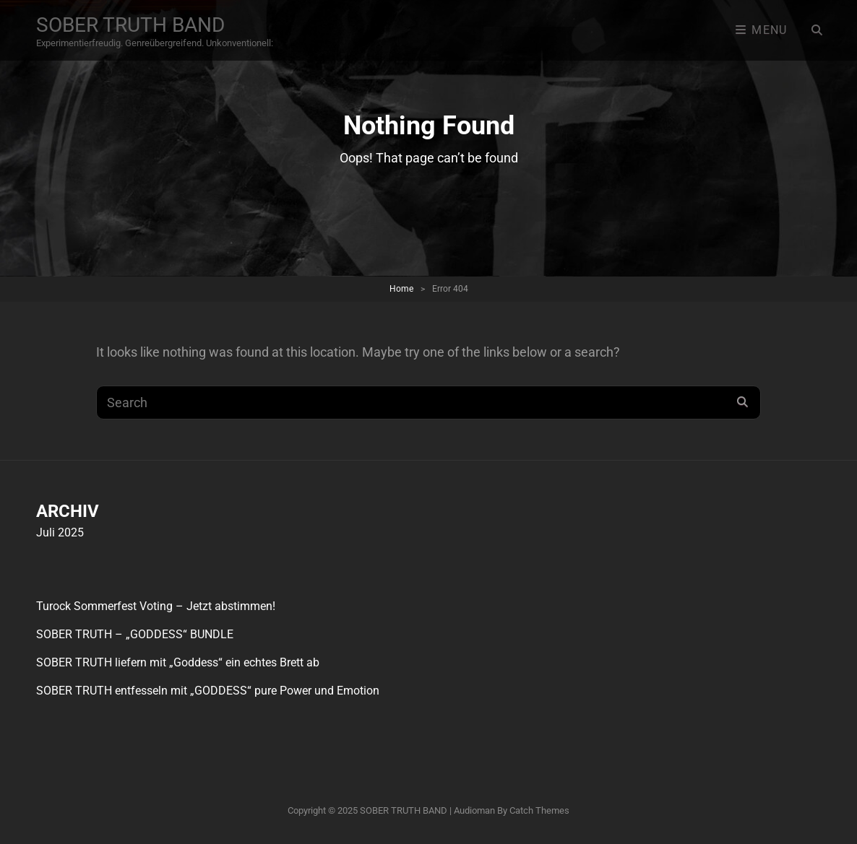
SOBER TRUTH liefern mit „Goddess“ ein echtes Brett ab (177, 662)
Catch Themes (539, 810)
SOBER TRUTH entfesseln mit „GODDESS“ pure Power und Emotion (207, 690)
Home (401, 289)
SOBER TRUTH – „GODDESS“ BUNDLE (134, 634)
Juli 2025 (60, 532)
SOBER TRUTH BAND (130, 25)
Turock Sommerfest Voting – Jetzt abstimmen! (155, 606)
